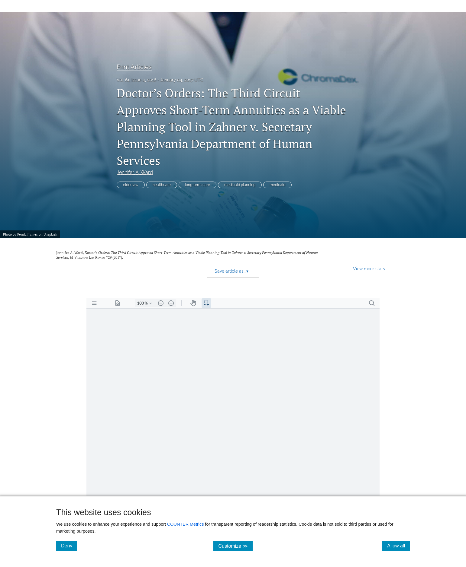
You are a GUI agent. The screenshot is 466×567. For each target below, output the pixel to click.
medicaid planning (239, 185)
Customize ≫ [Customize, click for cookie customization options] (235, 546)
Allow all (398, 545)
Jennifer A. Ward (135, 172)
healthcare (162, 185)
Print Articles (134, 67)
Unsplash (50, 234)
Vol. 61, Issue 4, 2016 (136, 80)
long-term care (197, 185)
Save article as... (231, 271)
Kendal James (27, 234)
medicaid (277, 185)
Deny (69, 545)
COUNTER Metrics (185, 524)
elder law (130, 185)
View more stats (369, 268)
